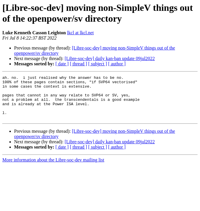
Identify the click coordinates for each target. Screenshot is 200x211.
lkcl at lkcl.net (80, 32)
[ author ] (117, 63)
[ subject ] (97, 63)
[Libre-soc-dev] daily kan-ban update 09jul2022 (110, 58)
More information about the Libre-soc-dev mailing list (53, 168)
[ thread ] (78, 63)
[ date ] (62, 63)
